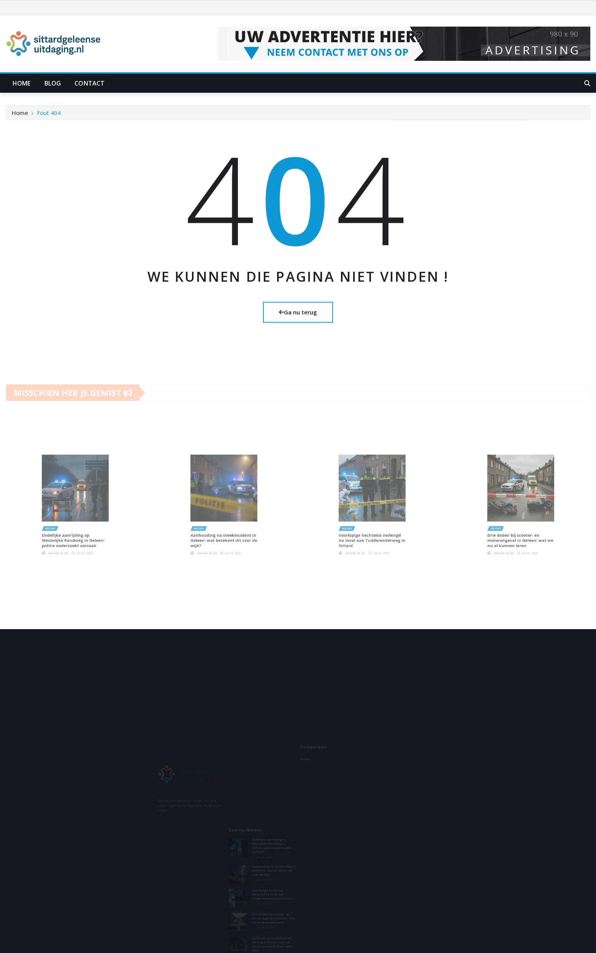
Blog (52, 83)
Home (22, 83)
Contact (89, 83)
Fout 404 (49, 116)
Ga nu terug (298, 312)
